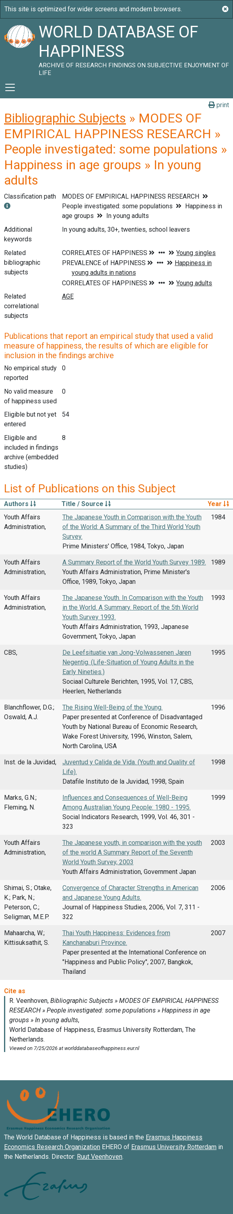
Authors (20, 504)
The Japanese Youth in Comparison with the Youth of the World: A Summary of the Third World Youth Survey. (132, 526)
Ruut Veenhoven (99, 1156)
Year (218, 504)
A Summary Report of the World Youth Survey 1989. (134, 562)
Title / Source (86, 504)
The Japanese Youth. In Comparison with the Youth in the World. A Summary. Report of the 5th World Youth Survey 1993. (132, 607)
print (218, 105)
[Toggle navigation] (10, 87)
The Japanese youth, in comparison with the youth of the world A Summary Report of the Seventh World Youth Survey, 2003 (132, 852)
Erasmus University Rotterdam (174, 1147)
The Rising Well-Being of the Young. (112, 707)
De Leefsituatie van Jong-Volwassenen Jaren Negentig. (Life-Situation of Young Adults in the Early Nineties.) (128, 662)
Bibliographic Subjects (65, 118)
